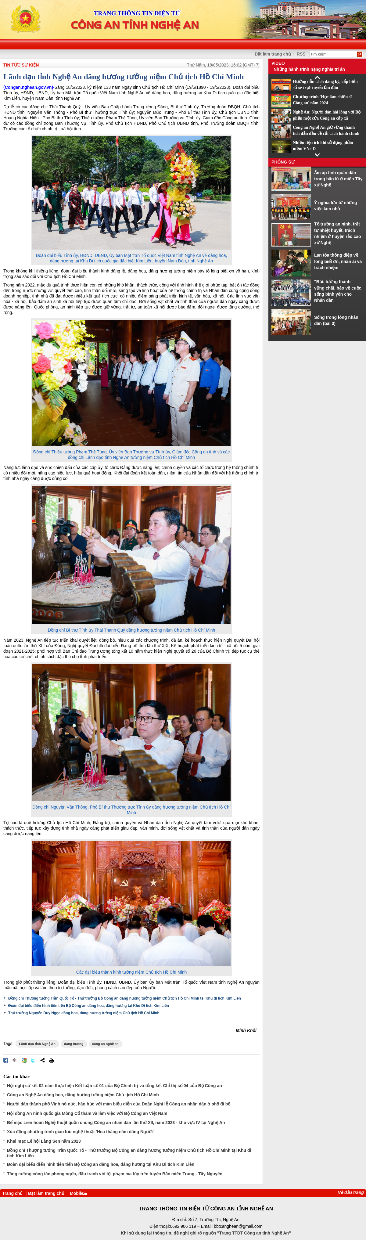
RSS (301, 54)
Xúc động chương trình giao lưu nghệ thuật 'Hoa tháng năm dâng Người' (80, 1131)
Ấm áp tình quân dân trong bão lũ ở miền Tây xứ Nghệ (338, 179)
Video (278, 63)
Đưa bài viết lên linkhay (15, 1060)
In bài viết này (51, 1060)
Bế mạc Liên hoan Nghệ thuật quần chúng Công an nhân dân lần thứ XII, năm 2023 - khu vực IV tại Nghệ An (116, 1122)
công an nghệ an (105, 1044)
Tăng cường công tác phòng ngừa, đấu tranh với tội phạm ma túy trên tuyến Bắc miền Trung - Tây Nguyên (114, 1173)
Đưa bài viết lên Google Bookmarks (24, 1060)
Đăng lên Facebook (5, 1060)
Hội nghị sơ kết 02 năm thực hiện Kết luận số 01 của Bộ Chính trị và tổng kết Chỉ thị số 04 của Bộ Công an (114, 1085)
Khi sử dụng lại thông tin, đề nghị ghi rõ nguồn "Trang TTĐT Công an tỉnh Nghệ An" (206, 1233)
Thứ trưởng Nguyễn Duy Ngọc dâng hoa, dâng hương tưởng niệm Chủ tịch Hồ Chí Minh (84, 1013)
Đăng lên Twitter (33, 1060)
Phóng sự (283, 162)
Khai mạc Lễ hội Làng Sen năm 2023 (44, 1141)
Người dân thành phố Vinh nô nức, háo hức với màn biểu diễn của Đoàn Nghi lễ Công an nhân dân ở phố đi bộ (118, 1103)
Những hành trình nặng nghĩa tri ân (309, 69)
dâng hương (74, 1044)
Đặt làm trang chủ (273, 54)
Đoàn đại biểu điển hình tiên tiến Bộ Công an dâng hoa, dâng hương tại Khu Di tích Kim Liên (88, 1006)
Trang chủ (12, 1193)
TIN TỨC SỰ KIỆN (21, 65)
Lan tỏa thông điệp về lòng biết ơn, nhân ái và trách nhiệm (338, 261)
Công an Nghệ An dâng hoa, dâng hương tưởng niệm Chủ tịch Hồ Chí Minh (83, 1094)
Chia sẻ (42, 1060)
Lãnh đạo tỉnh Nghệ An (37, 1044)
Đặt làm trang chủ (46, 1193)
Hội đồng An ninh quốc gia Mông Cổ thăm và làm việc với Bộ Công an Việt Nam (87, 1113)
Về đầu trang (351, 1192)
